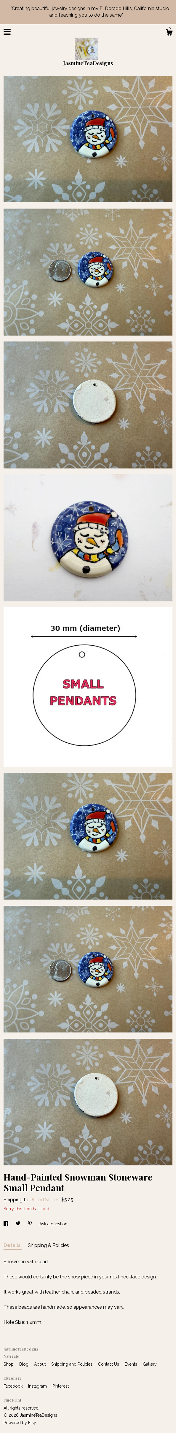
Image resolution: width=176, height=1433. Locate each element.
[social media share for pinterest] (30, 1223)
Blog (24, 1364)
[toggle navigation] (7, 32)
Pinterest (60, 1386)
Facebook (14, 1386)
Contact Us (109, 1364)
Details (13, 1245)
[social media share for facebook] (6, 1223)
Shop (9, 1364)
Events (131, 1364)
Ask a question (53, 1223)
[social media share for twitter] (18, 1223)
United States (44, 1199)
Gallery (150, 1364)
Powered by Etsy (20, 1422)
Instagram (38, 1386)
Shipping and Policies (72, 1364)
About (40, 1364)
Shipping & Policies (48, 1245)
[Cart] (169, 33)
